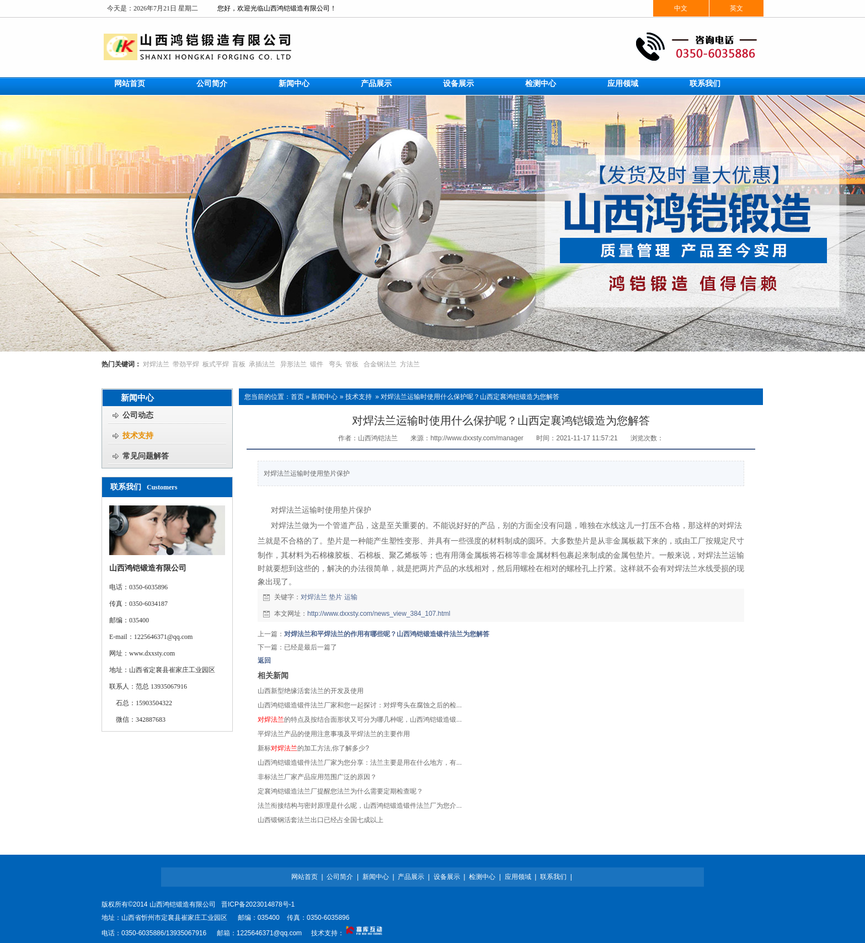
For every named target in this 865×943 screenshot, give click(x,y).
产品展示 (411, 877)
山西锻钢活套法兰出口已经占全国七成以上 (320, 820)
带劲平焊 (186, 364)
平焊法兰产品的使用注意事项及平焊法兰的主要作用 (334, 734)
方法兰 (410, 364)
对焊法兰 (156, 364)
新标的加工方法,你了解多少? (313, 748)
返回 (264, 660)
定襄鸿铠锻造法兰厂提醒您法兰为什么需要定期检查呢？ (340, 791)
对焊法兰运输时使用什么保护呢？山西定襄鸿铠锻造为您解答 (470, 397)
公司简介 (340, 877)
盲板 (238, 364)
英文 (736, 8)
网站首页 (304, 877)
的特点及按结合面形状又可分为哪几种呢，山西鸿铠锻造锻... (360, 719)
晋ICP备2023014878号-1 (258, 904)
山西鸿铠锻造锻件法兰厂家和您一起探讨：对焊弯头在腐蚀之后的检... (360, 705)
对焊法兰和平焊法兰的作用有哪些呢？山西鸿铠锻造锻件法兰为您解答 (386, 634)
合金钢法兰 (380, 364)
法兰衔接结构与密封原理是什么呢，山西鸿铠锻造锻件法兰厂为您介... (360, 805)
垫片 (335, 597)
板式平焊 (215, 364)
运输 (350, 597)
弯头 (335, 364)
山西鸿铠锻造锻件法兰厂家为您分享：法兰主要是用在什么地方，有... (360, 762)
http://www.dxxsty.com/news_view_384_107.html (378, 613)
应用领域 (518, 877)
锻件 (316, 364)
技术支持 (358, 397)
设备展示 (447, 877)
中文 (680, 8)
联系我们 (553, 877)
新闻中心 (324, 397)
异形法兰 (293, 364)
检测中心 (482, 877)
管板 (352, 364)
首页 (297, 397)
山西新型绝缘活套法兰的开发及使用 (311, 691)
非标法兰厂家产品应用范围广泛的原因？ (317, 777)
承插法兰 (262, 364)
